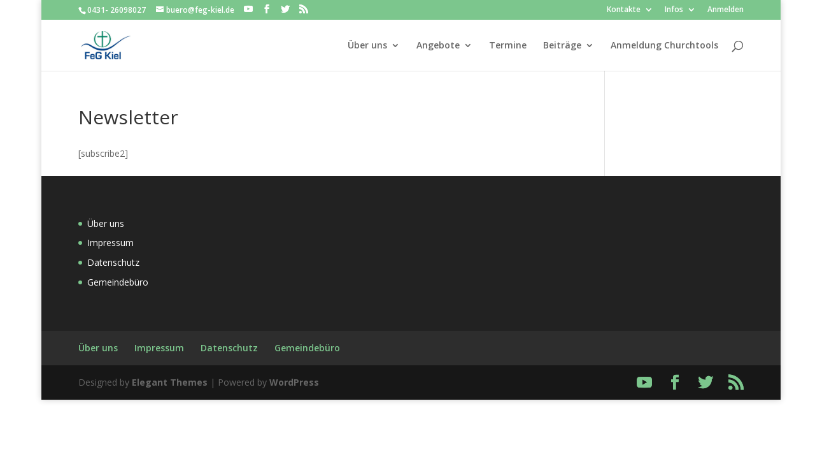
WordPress (294, 382)
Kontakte (624, 10)
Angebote (438, 45)
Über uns (367, 45)
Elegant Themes (170, 382)
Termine (508, 45)
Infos (674, 10)
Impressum (110, 243)
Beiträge (562, 45)
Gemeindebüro (117, 282)
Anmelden (725, 10)
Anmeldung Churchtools (664, 45)
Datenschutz (113, 262)
